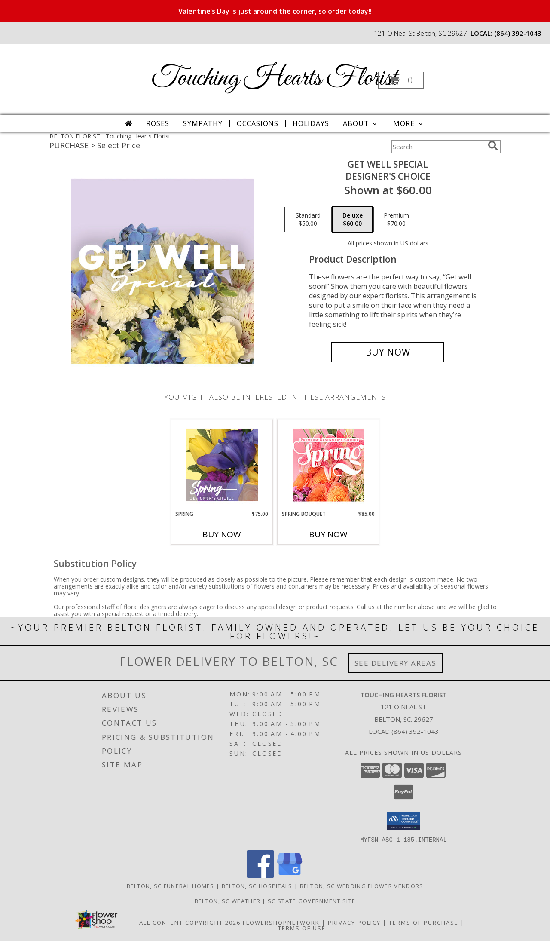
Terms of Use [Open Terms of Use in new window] (302, 928)
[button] (401, 80)
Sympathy (202, 123)
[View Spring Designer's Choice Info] (222, 465)
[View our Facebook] (260, 875)
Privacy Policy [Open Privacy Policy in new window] (354, 922)
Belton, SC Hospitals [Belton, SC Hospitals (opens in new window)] (257, 885)
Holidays (311, 123)
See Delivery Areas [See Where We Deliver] (395, 663)
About (361, 123)
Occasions (257, 123)
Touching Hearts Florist (274, 78)
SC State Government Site (311, 900)
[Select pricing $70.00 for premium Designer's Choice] (396, 219)
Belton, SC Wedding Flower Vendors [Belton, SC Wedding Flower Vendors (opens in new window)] (362, 885)
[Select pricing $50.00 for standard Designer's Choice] (308, 219)
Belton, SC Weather (227, 900)
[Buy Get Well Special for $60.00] (387, 352)
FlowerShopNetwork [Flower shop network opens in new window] (281, 922)
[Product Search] (438, 147)
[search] (493, 146)
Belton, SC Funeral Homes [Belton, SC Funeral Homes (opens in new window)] (170, 885)
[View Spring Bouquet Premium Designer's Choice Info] (328, 465)
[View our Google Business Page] (289, 875)
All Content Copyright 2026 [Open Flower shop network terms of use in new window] (190, 922)
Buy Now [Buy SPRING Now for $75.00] (221, 534)
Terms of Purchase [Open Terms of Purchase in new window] (423, 922)
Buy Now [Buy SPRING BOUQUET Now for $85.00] (328, 534)
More (409, 123)
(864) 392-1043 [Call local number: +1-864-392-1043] (517, 33)
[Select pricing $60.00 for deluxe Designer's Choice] (352, 219)
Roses (157, 123)
